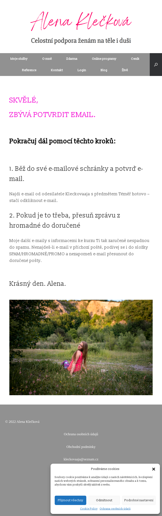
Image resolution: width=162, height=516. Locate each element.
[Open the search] (156, 64)
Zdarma (71, 59)
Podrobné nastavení (138, 500)
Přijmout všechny (70, 500)
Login (82, 70)
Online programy (104, 59)
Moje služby (19, 59)
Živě (125, 70)
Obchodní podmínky (80, 447)
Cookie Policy (89, 508)
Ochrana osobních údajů (115, 508)
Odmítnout (104, 500)
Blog (104, 70)
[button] (154, 469)
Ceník (135, 59)
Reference (29, 70)
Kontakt (57, 70)
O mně (47, 59)
